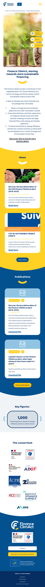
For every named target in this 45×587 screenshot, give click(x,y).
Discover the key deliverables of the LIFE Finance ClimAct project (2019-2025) (22, 189)
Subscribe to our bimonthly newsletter (22, 554)
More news (22, 259)
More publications (22, 385)
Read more (13, 205)
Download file (14, 332)
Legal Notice (22, 577)
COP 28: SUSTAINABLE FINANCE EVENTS (21, 234)
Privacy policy (22, 581)
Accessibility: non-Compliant (22, 584)
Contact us (22, 548)
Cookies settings (22, 579)
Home (7, 11)
